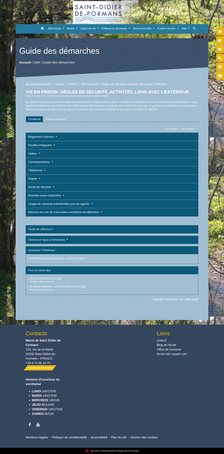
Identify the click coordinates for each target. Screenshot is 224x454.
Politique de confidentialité (69, 437)
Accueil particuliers (39, 84)
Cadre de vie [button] (88, 28)
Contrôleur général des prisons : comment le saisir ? (58, 258)
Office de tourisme (169, 349)
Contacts (36, 333)
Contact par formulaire (40, 367)
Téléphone (35, 170)
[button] (42, 29)
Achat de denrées (40, 187)
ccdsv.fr (162, 340)
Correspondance (39, 162)
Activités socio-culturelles (45, 195)
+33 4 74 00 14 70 (38, 363)
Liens (163, 333)
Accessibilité (99, 437)
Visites (33, 153)
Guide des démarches (58, 62)
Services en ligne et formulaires (47, 239)
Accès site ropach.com (172, 354)
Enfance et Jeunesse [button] (114, 28)
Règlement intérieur (41, 136)
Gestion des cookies (144, 437)
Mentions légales (37, 437)
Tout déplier (190, 129)
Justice (60, 84)
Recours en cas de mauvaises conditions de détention (64, 212)
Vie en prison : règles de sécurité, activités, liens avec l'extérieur (124, 84)
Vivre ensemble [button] (142, 28)
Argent (33, 178)
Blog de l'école (166, 345)
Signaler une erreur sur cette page (175, 299)
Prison (73, 84)
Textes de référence (39, 229)
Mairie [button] (71, 28)
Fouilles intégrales (40, 145)
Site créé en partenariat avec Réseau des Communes (112, 451)
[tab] (34, 119)
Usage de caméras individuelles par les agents (59, 203)
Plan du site (119, 437)
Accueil (25, 62)
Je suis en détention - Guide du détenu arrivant (58, 286)
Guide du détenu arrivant (46, 278)
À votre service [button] (166, 28)
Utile (36, 62)
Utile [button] (184, 28)
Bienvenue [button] (55, 28)
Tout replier (173, 129)
